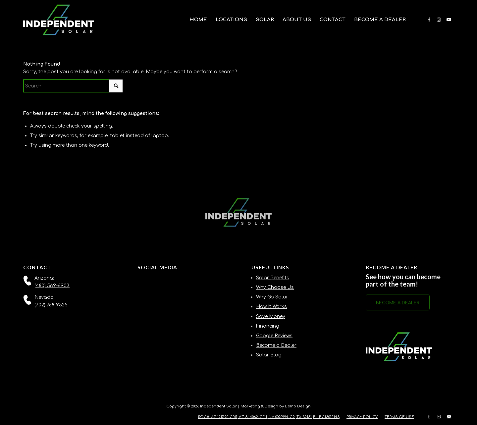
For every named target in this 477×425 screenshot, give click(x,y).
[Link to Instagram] (439, 20)
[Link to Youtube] (449, 20)
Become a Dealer (276, 345)
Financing (267, 326)
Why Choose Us (275, 287)
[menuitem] (198, 20)
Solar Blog (269, 354)
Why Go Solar (272, 296)
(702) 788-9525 (51, 304)
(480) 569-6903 (52, 285)
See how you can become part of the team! (403, 280)
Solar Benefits (272, 277)
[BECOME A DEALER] (398, 304)
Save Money (270, 316)
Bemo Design (298, 406)
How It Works (271, 306)
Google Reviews (274, 335)
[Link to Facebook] (429, 20)
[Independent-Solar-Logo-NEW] (58, 20)
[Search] (73, 86)
